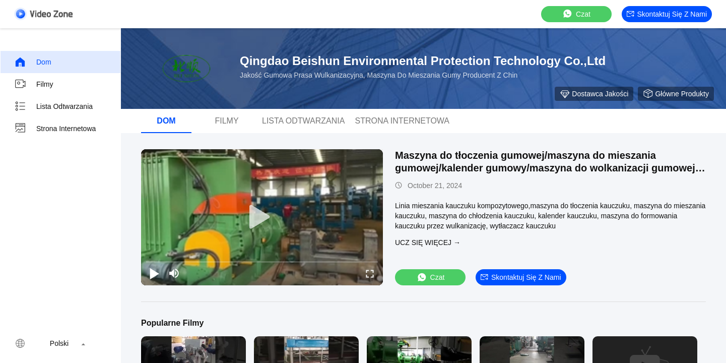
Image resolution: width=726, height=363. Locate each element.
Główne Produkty (676, 94)
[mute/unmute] (174, 273)
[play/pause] (154, 273)
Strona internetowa (55, 129)
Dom (32, 62)
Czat (576, 14)
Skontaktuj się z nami (667, 14)
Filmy (33, 84)
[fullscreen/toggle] (370, 273)
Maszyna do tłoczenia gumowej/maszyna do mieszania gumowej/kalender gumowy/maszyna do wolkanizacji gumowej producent (545, 168)
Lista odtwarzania (53, 106)
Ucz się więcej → (427, 242)
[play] (262, 217)
